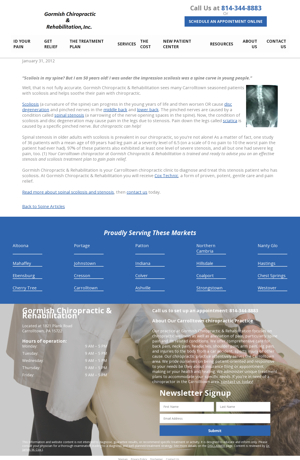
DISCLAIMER (216, 443)
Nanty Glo (268, 243)
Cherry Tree (25, 285)
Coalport (205, 273)
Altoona (20, 243)
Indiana (142, 261)
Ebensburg (24, 273)
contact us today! (236, 379)
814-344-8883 (241, 8)
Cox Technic (166, 173)
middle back (115, 107)
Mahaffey (22, 261)
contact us (137, 190)
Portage (82, 243)
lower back (148, 107)
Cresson (82, 273)
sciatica (230, 118)
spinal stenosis (69, 113)
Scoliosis (30, 102)
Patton (142, 243)
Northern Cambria (205, 246)
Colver (141, 273)
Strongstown (209, 285)
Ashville (143, 285)
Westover (267, 285)
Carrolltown (86, 285)
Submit (215, 428)
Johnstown (85, 261)
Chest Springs (272, 273)
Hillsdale (204, 261)
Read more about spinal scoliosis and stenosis (68, 190)
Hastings (266, 261)
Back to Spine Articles (43, 204)
